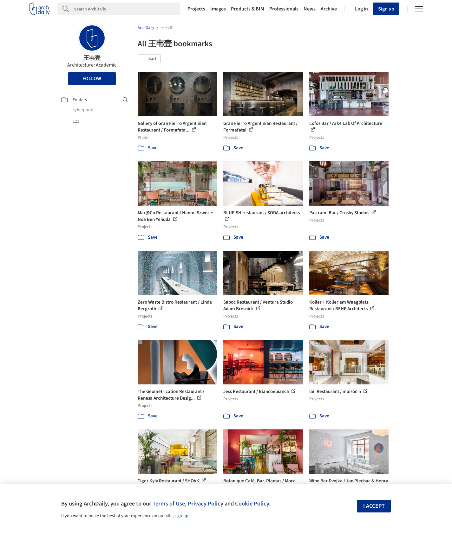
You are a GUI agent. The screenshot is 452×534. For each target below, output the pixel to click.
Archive (329, 8)
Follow (91, 78)
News (310, 8)
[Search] (127, 9)
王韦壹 (92, 58)
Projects (196, 8)
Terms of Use (169, 503)
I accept (374, 506)
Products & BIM (247, 8)
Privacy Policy (205, 503)
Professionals (283, 8)
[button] (149, 59)
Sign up (386, 8)
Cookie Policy (252, 503)
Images (218, 8)
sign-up (181, 516)
